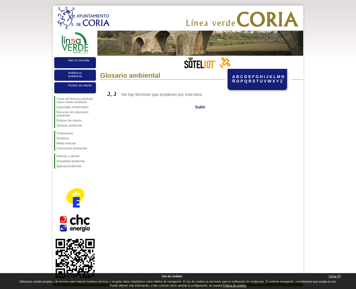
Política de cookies (234, 285)
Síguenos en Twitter (66, 177)
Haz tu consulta (78, 60)
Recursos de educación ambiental (72, 113)
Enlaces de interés (69, 120)
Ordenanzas (64, 133)
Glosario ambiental (69, 125)
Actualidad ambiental (70, 161)
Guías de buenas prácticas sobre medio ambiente (74, 100)
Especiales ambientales (72, 107)
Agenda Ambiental (68, 166)
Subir (200, 107)
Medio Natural (65, 143)
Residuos (62, 138)
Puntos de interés (80, 85)
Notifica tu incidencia (75, 74)
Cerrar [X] (335, 276)
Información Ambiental (71, 148)
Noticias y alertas (68, 156)
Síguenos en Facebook (57, 177)
